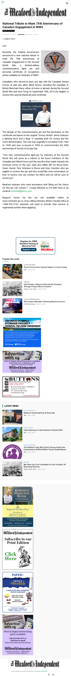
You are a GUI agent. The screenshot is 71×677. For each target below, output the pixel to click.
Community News (30, 264)
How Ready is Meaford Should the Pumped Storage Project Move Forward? (42, 285)
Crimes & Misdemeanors (32, 299)
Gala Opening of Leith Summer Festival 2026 (43, 430)
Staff (25, 269)
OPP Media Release (29, 304)
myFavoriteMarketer (41, 671)
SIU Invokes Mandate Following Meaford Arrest (44, 302)
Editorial (26, 282)
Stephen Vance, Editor (30, 289)
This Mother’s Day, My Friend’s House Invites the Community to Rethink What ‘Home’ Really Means (45, 448)
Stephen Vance (9, 39)
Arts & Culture (28, 427)
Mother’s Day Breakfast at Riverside (39, 413)
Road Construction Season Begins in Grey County (45, 267)
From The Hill (8, 31)
